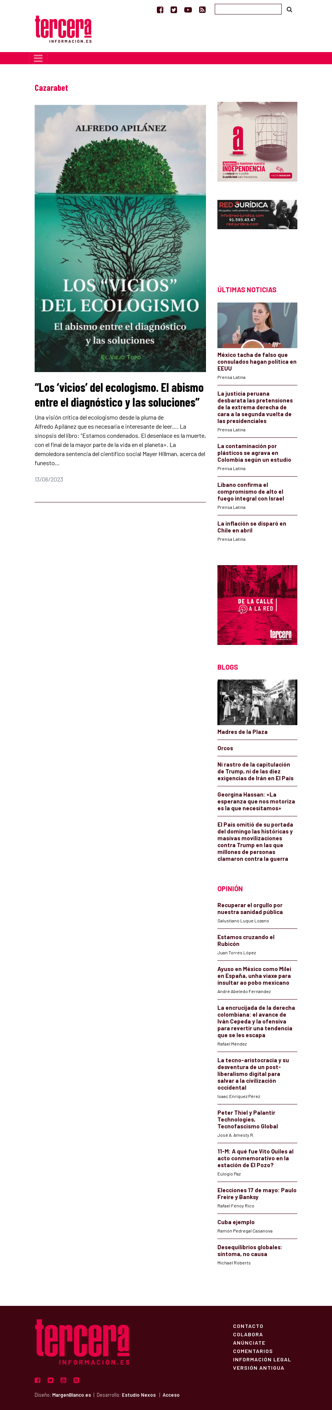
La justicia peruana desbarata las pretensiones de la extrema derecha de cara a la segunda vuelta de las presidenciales (255, 407)
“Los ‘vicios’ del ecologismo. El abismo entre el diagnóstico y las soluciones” (119, 394)
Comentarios (253, 1351)
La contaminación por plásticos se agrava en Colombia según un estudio (254, 452)
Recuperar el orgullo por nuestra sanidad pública (250, 908)
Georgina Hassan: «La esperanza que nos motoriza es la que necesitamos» (256, 801)
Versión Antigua (258, 1367)
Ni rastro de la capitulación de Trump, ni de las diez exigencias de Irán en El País (255, 771)
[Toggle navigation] (38, 58)
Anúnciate (249, 1342)
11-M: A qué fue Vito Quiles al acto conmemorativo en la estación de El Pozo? (255, 1158)
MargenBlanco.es (71, 1395)
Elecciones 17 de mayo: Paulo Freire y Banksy (257, 1193)
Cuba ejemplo (236, 1221)
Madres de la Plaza (242, 731)
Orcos (225, 748)
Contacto (248, 1326)
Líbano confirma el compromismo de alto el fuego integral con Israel (250, 491)
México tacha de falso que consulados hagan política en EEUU (257, 361)
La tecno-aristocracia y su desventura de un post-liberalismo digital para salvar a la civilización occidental (253, 1074)
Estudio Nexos (139, 1395)
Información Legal (262, 1359)
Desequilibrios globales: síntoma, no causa (250, 1250)
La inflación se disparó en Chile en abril (251, 527)
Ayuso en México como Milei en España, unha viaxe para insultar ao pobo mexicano (254, 975)
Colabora (248, 1334)
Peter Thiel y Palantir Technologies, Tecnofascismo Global (247, 1119)
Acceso (171, 1395)
